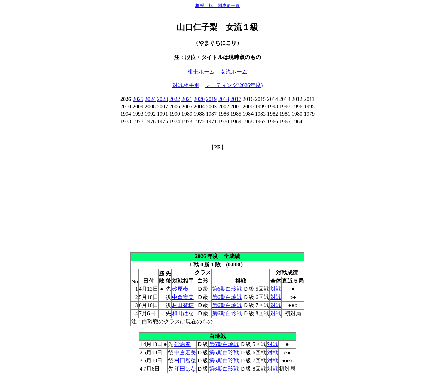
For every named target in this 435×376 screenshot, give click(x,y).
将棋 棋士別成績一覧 (217, 5)
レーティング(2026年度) (234, 85)
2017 (235, 99)
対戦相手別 (185, 85)
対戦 (275, 289)
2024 (150, 99)
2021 (186, 99)
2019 (211, 99)
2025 (138, 99)
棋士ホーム (201, 72)
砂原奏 (180, 289)
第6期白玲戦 (227, 289)
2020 (199, 99)
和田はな (183, 313)
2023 (162, 99)
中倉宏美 (183, 297)
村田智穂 (183, 305)
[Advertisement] (217, 198)
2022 (174, 99)
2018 (223, 99)
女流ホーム (233, 72)
